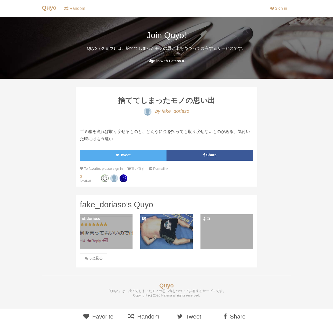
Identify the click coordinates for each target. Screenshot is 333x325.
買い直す (138, 169)
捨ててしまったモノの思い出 (166, 101)
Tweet (123, 156)
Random (75, 8)
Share (210, 156)
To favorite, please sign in (102, 169)
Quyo (49, 8)
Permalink (162, 169)
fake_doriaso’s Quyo (117, 205)
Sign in (278, 8)
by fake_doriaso (166, 112)
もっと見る (94, 260)
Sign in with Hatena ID (166, 61)
